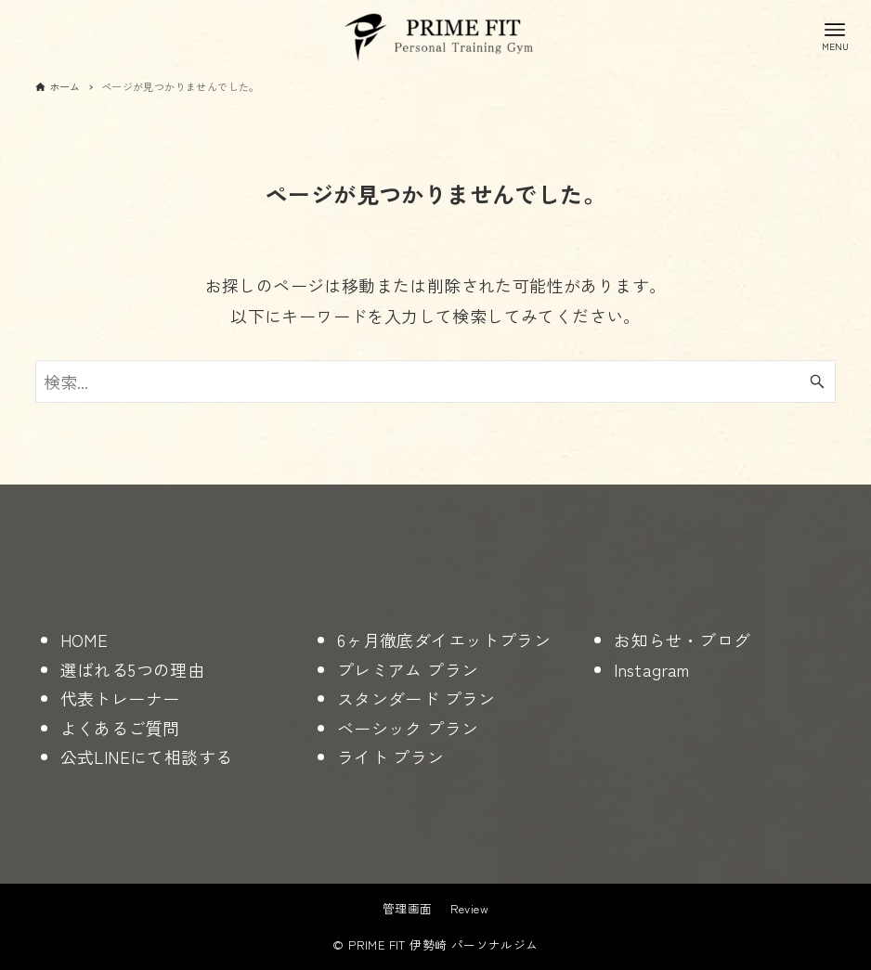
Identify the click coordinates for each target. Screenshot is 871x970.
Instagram (652, 669)
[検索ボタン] (817, 381)
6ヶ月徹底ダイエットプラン (444, 639)
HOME (84, 639)
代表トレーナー (120, 698)
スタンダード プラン (416, 698)
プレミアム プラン (408, 669)
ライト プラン (391, 756)
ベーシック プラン (408, 728)
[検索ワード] (436, 381)
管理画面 (408, 908)
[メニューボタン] (834, 35)
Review (469, 908)
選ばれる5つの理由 (132, 669)
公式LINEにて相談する (146, 756)
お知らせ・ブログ (682, 639)
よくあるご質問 (120, 728)
